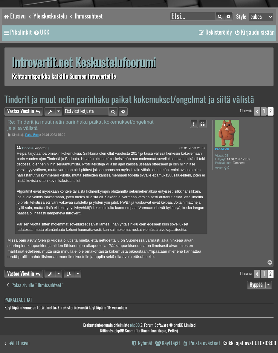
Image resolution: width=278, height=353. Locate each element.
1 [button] (264, 111)
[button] (257, 111)
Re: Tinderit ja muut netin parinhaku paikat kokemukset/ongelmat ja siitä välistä (80, 125)
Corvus (27, 148)
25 (226, 155)
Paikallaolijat (18, 300)
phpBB (135, 325)
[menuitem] (41, 32)
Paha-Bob (222, 149)
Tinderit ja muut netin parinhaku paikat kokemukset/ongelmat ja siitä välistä (129, 99)
